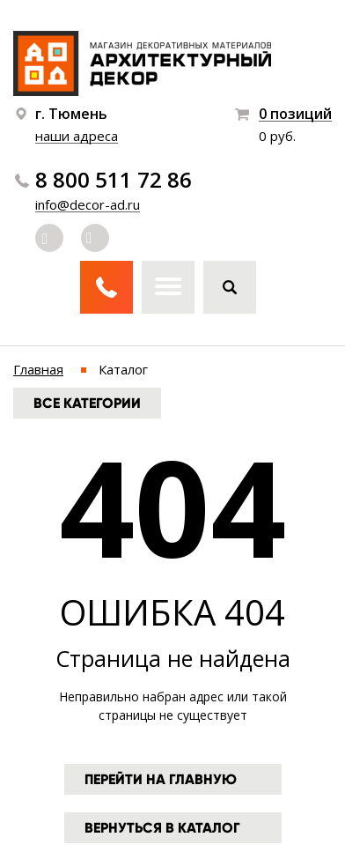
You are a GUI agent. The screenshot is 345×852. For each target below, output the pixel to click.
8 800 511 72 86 (113, 179)
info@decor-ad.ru (87, 204)
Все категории (87, 403)
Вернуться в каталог (162, 827)
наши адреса (76, 135)
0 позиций (295, 114)
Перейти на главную (160, 779)
